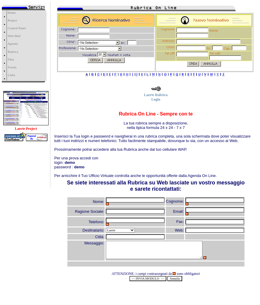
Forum (12, 67)
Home (11, 12)
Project (12, 20)
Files (11, 59)
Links (11, 75)
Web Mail (14, 36)
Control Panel (16, 28)
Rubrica (13, 51)
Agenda (12, 43)
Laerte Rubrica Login (156, 95)
